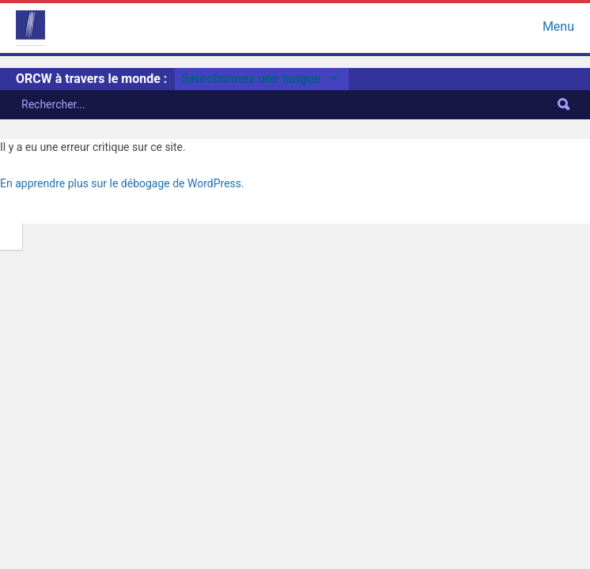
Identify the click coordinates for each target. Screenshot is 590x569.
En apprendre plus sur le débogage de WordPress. (122, 183)
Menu (558, 24)
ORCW (30, 25)
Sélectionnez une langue (261, 79)
